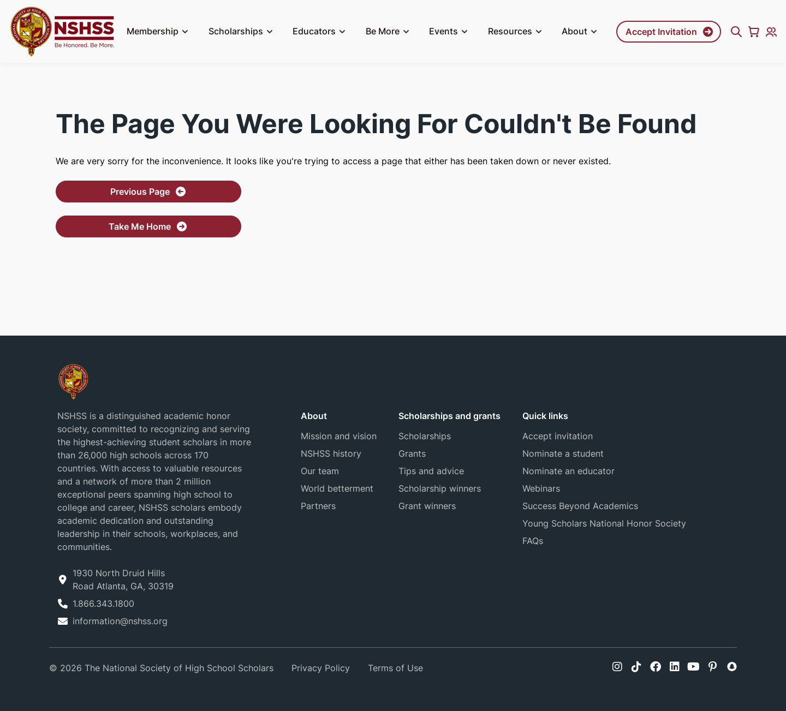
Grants (412, 453)
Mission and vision (339, 436)
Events (450, 31)
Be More (389, 31)
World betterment (337, 488)
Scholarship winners (439, 488)
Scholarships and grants (449, 415)
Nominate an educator (568, 470)
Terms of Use (395, 667)
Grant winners (427, 505)
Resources (516, 31)
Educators (321, 31)
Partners (318, 505)
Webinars (541, 488)
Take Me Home (140, 226)
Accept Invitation (661, 31)
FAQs (532, 540)
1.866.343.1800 (103, 603)
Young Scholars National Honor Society (604, 523)
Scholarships (242, 31)
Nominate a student (563, 453)
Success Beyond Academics (580, 505)
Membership (159, 31)
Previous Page (140, 191)
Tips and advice (431, 470)
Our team (320, 470)
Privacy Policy (320, 667)
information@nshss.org (120, 621)
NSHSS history (331, 453)
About (581, 31)
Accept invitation (557, 436)
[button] (185, 31)
